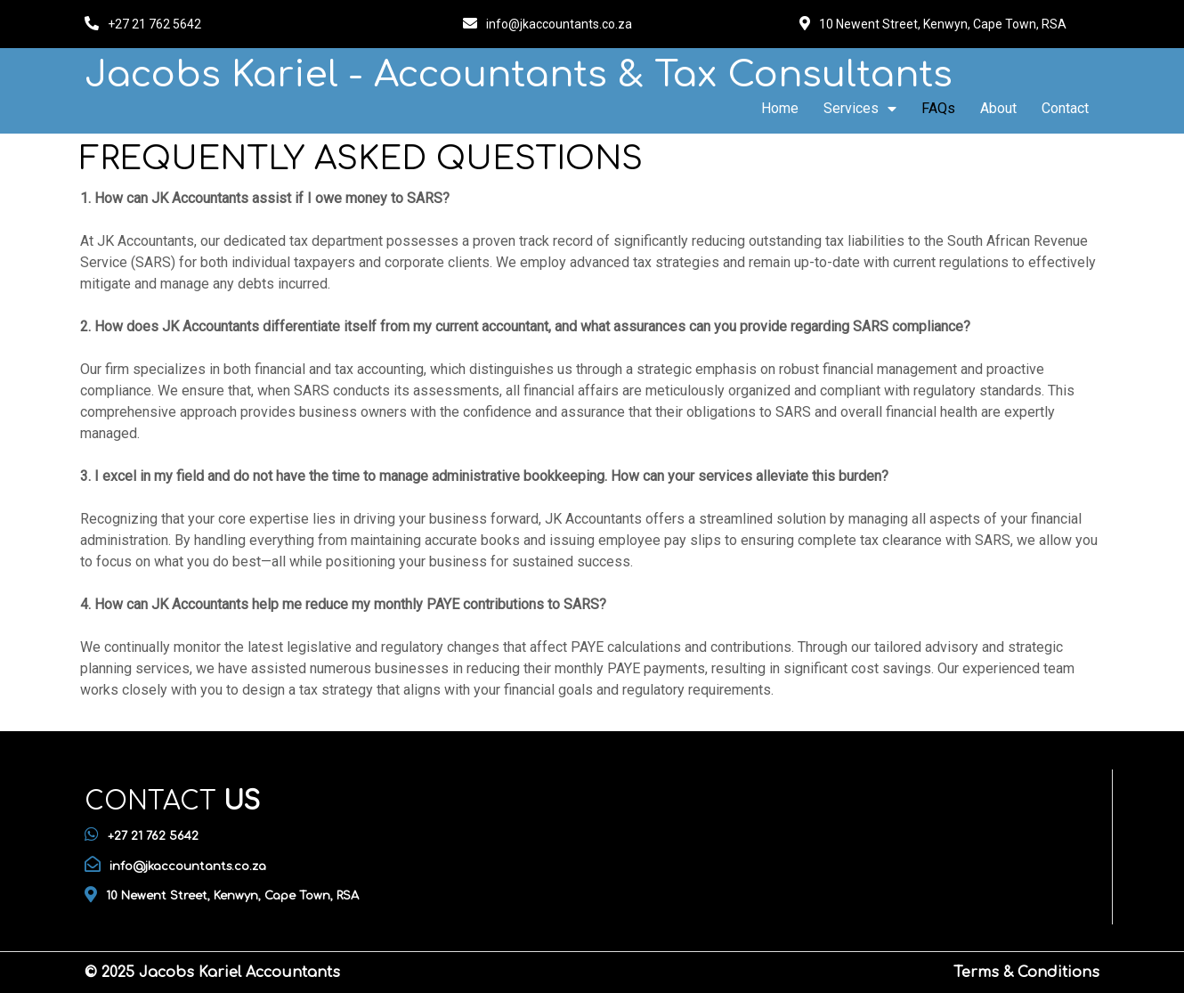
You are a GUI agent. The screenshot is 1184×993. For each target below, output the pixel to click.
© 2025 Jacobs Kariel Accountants (212, 973)
